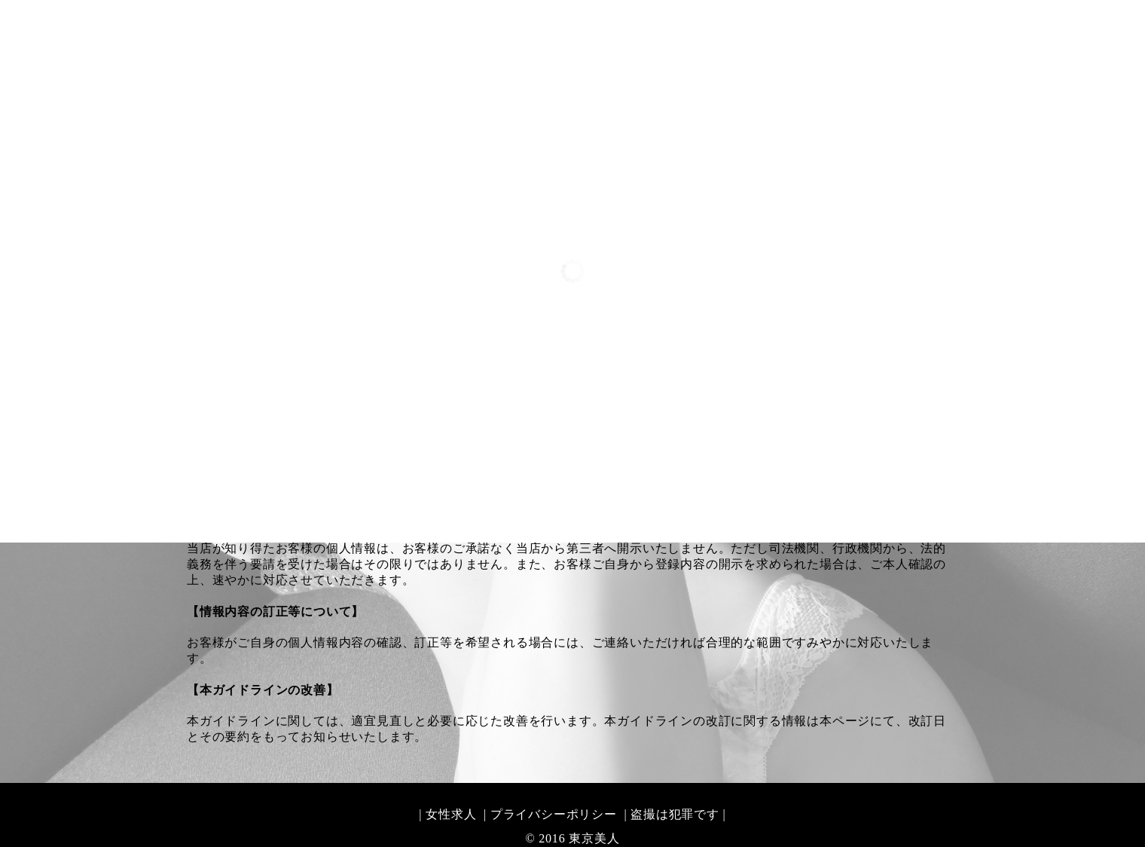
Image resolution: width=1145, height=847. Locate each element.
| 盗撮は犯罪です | (673, 814)
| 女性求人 (447, 814)
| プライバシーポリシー (548, 814)
